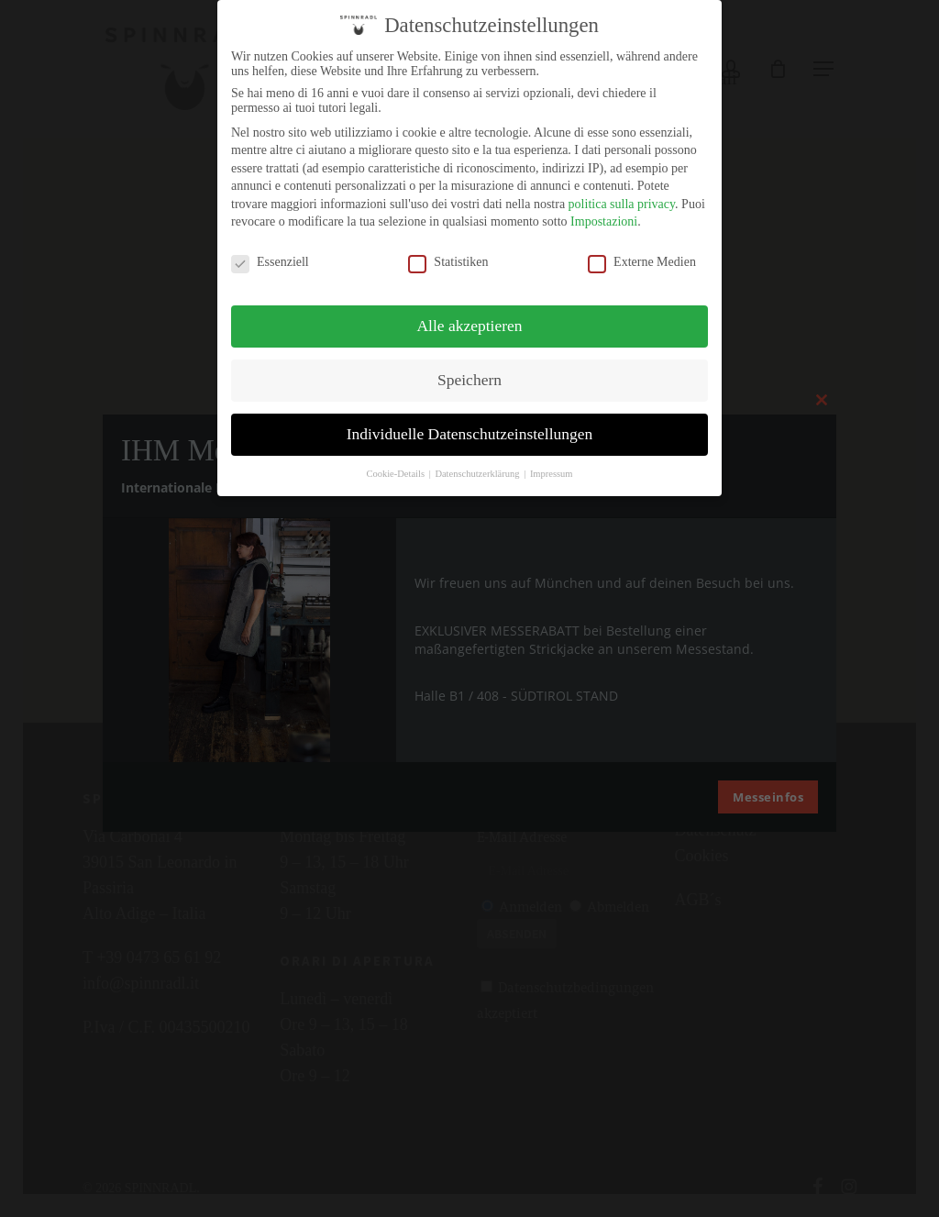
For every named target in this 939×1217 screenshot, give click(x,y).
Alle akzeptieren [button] (469, 325)
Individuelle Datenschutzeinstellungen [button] (470, 434)
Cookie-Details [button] (396, 474)
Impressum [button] (551, 474)
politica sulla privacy (622, 204)
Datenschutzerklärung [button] (478, 474)
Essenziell (270, 262)
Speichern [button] (469, 380)
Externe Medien (642, 262)
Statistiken (448, 262)
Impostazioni (603, 221)
